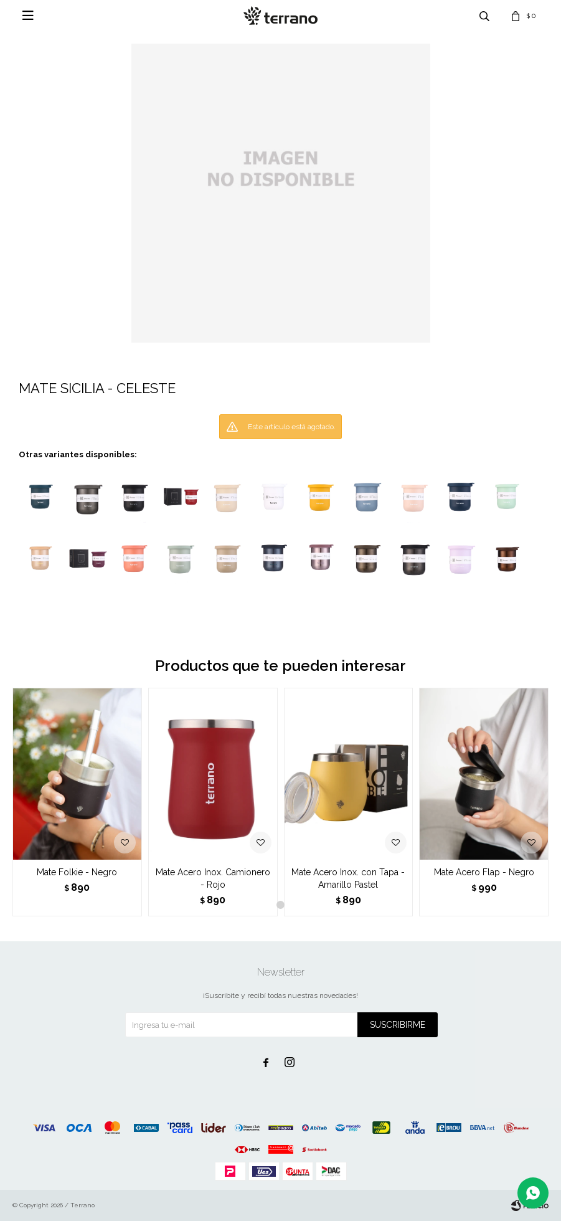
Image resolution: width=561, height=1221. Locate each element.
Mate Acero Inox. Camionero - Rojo (213, 878)
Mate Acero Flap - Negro (484, 872)
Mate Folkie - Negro (77, 872)
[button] (280, 905)
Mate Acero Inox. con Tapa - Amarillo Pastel (348, 878)
